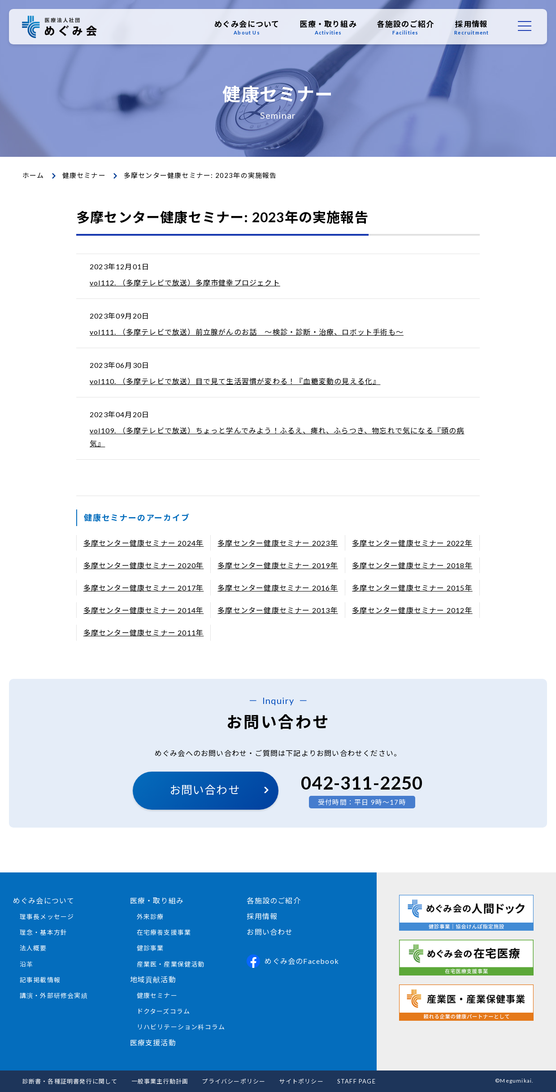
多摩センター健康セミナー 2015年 (412, 587)
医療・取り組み (328, 27)
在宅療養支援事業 (164, 932)
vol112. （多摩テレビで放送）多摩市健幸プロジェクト (185, 282)
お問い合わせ (204, 789)
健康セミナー (84, 175)
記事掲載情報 (40, 980)
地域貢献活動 (153, 979)
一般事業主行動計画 (160, 1081)
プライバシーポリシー (233, 1081)
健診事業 (150, 948)
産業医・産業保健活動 (171, 964)
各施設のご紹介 (405, 27)
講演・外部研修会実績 (54, 995)
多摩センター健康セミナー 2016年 (277, 587)
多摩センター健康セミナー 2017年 (143, 587)
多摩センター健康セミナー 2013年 (277, 610)
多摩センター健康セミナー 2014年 (143, 610)
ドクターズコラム (164, 1011)
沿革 (26, 964)
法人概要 (33, 948)
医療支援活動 (153, 1042)
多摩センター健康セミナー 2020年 (143, 565)
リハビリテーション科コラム (181, 1027)
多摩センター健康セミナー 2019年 (277, 565)
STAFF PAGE (356, 1081)
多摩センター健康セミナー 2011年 (143, 632)
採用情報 (471, 27)
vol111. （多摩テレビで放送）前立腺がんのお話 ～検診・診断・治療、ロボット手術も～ (247, 332)
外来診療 (150, 916)
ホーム (33, 175)
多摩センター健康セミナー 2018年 (412, 565)
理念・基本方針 (43, 932)
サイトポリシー (301, 1081)
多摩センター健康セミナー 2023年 (277, 543)
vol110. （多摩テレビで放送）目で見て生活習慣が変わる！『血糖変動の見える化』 (235, 381)
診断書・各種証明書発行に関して (70, 1081)
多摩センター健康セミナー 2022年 (412, 543)
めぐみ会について (246, 27)
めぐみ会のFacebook (293, 961)
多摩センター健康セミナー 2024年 (143, 543)
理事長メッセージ (47, 916)
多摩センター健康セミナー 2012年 (412, 610)
